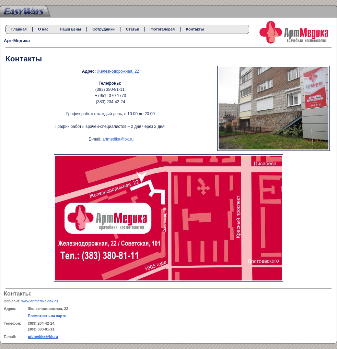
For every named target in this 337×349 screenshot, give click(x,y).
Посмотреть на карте (47, 316)
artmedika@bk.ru (117, 139)
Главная (19, 29)
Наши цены (70, 29)
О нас (43, 29)
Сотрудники (103, 29)
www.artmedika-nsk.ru (39, 301)
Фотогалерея (162, 29)
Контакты (195, 29)
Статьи (132, 29)
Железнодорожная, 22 (118, 71)
